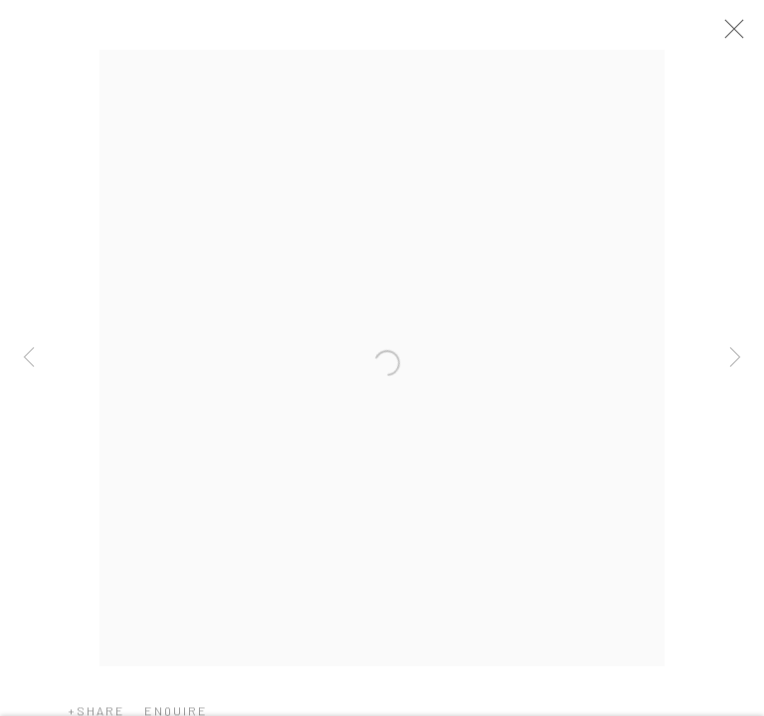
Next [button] (735, 358)
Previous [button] (29, 358)
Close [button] (740, 35)
